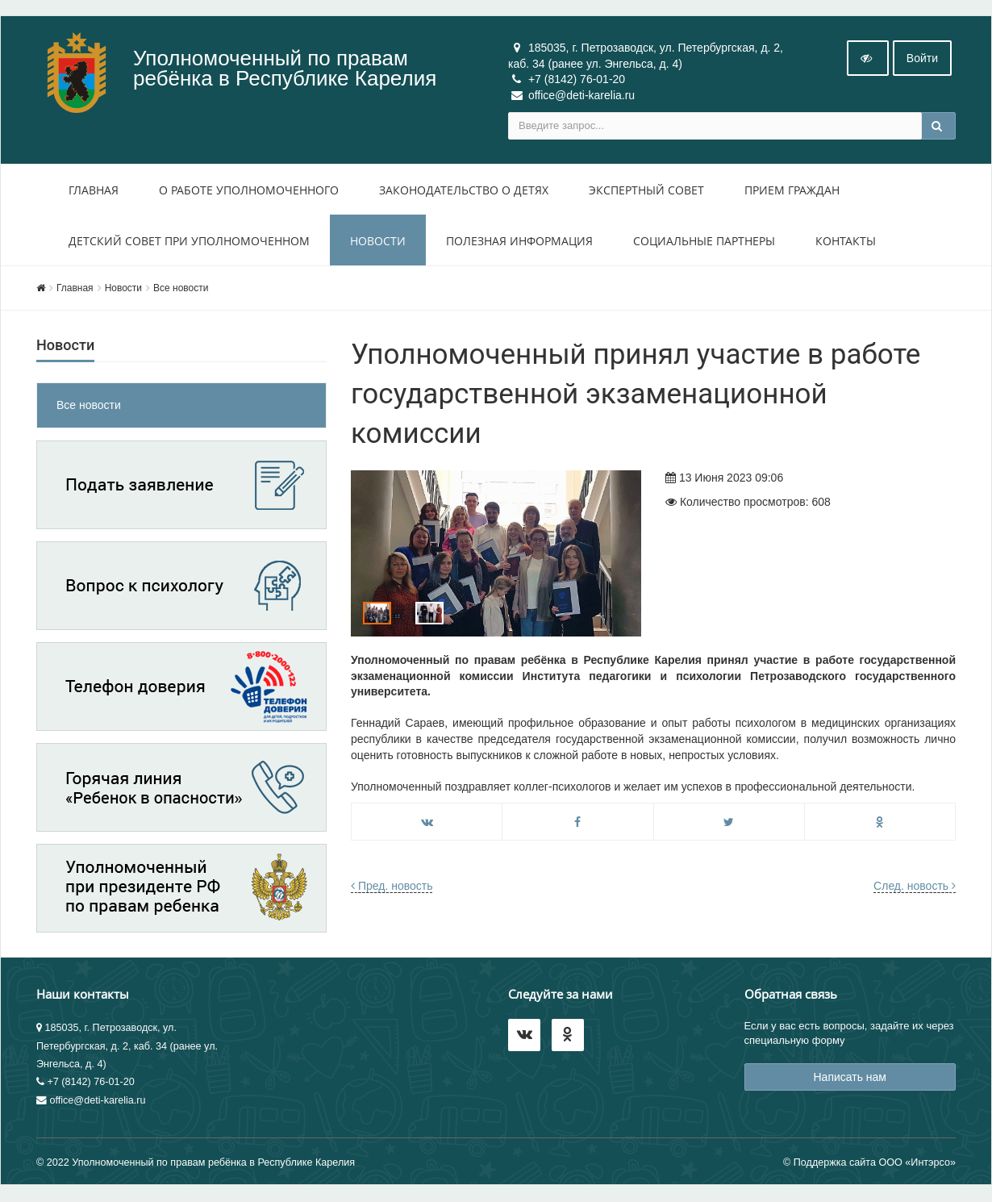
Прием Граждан (792, 190)
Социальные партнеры (704, 240)
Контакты (845, 240)
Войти (922, 58)
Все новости (180, 288)
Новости (378, 240)
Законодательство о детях (463, 190)
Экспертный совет (646, 190)
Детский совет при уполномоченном (189, 240)
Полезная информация (519, 240)
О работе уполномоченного (249, 190)
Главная (94, 190)
